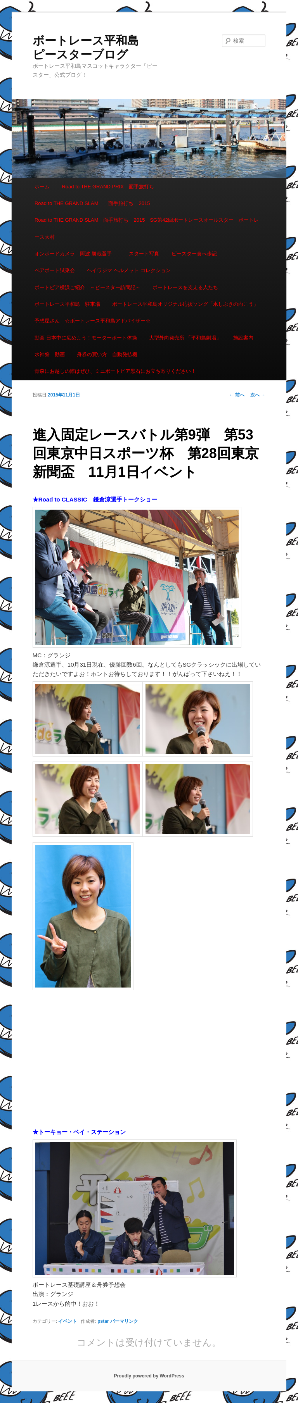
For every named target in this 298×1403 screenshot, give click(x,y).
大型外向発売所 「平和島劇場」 (185, 338)
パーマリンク (124, 1321)
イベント (67, 1321)
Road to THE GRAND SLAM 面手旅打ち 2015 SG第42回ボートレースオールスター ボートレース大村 (147, 228)
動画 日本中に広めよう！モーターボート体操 (86, 338)
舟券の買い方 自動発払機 (107, 354)
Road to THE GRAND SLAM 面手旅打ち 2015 (92, 203)
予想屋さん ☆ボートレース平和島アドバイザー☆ (93, 321)
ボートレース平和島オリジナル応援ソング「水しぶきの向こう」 (185, 304)
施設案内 (243, 338)
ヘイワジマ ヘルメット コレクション (128, 270)
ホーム (42, 187)
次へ (257, 395)
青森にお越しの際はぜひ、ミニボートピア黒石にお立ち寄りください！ (115, 371)
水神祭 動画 (50, 354)
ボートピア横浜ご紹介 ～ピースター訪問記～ (87, 287)
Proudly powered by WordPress (149, 1376)
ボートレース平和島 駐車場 (67, 304)
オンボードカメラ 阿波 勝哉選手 (76, 254)
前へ (236, 395)
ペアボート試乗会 (55, 270)
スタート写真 (144, 254)
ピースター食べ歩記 (194, 254)
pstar (103, 1321)
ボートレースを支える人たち (185, 287)
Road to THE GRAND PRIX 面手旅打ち (108, 187)
